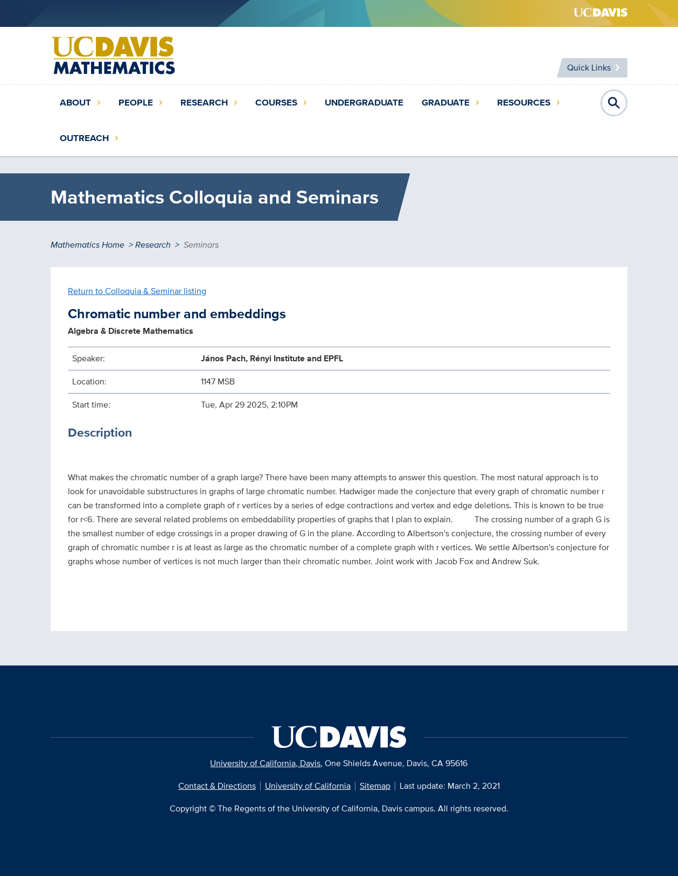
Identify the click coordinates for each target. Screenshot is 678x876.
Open (613, 102)
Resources (523, 102)
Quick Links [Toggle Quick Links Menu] (588, 67)
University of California (308, 786)
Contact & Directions (217, 786)
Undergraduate (364, 102)
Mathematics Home (87, 245)
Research (204, 102)
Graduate (446, 102)
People (135, 102)
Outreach (84, 138)
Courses (276, 102)
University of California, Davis (265, 763)
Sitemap (375, 786)
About (75, 102)
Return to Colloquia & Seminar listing (137, 291)
